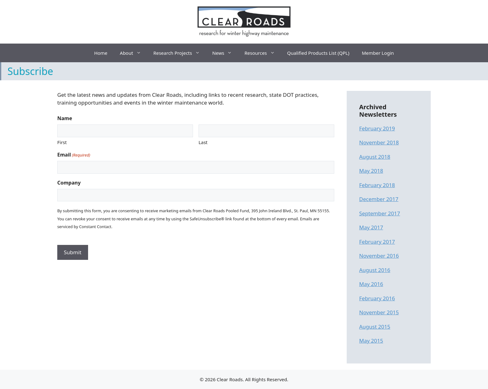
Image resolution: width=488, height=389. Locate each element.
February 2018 (377, 185)
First (62, 142)
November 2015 (379, 312)
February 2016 (377, 298)
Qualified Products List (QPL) (318, 53)
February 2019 (377, 128)
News (225, 53)
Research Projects (179, 53)
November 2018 (379, 142)
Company (69, 182)
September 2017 (379, 213)
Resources (262, 53)
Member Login (378, 53)
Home (100, 53)
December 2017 (378, 199)
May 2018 (371, 170)
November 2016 (379, 255)
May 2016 (371, 284)
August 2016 (374, 270)
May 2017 (371, 227)
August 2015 (374, 326)
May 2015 (371, 340)
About (133, 53)
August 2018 (374, 156)
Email (73, 154)
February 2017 (377, 241)
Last (203, 142)
